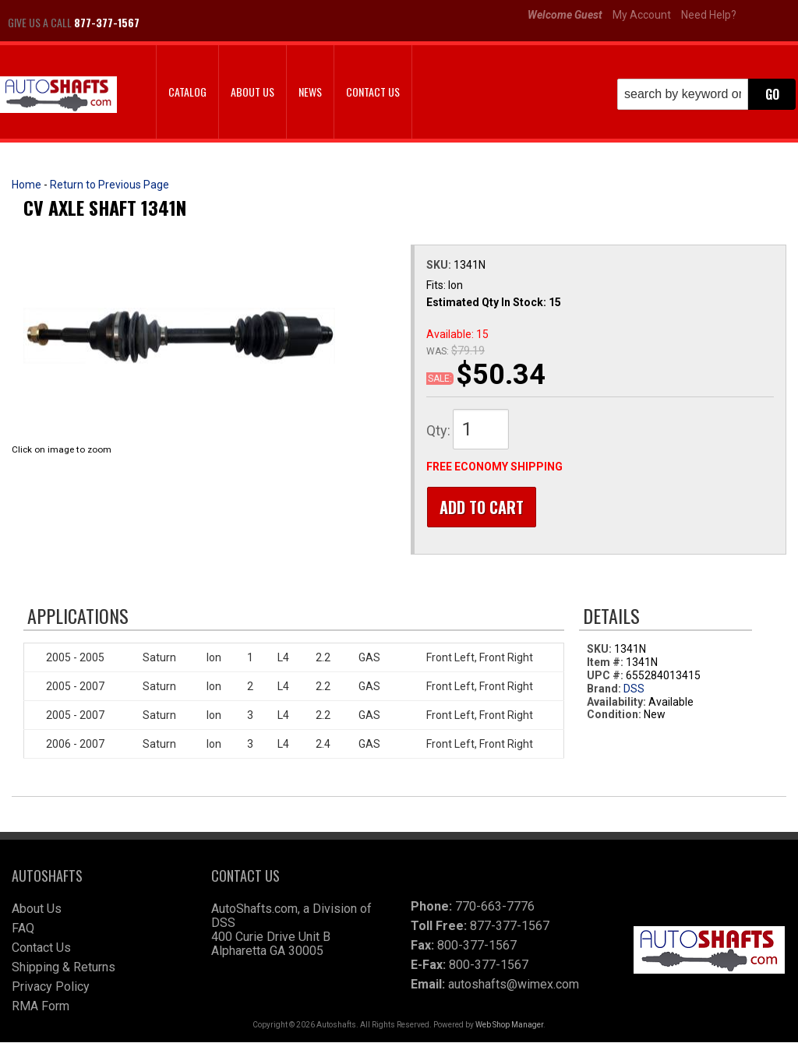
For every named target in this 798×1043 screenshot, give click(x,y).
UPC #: (606, 676)
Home (26, 184)
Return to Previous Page (109, 184)
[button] (706, 94)
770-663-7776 (495, 907)
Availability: (616, 702)
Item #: (606, 663)
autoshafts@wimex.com (513, 985)
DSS (633, 689)
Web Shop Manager (509, 1025)
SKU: (440, 265)
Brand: (604, 689)
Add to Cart (481, 507)
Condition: (614, 715)
